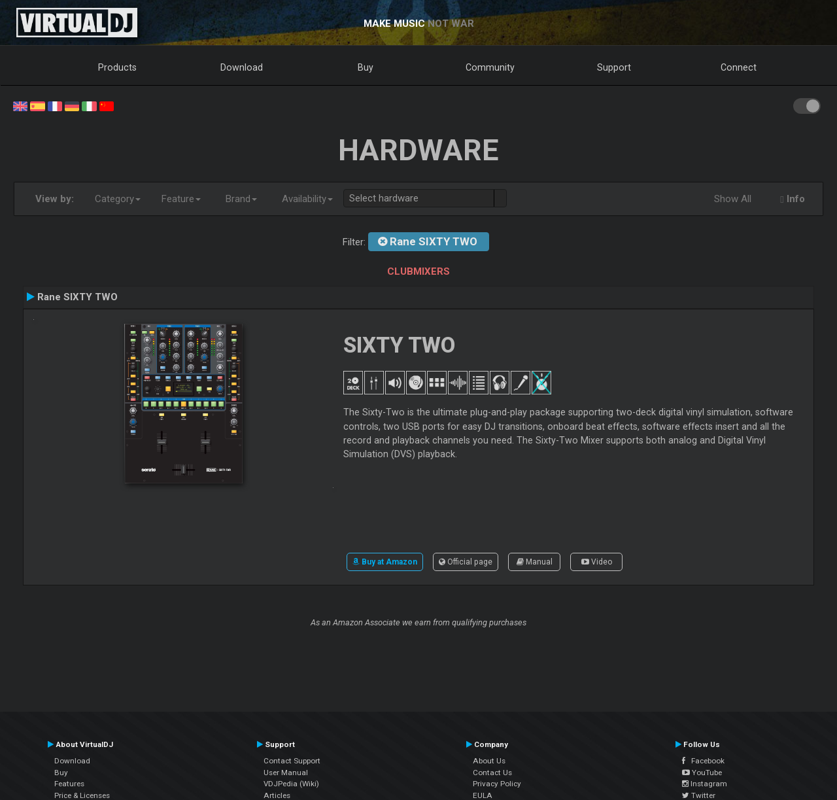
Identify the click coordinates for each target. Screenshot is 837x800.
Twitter (698, 795)
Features (69, 783)
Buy (365, 67)
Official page (465, 561)
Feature (181, 199)
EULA (482, 795)
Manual (535, 561)
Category (118, 199)
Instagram (704, 783)
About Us (489, 760)
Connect (739, 67)
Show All (732, 199)
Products (117, 67)
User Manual (286, 772)
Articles (277, 795)
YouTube (702, 772)
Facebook (703, 760)
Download (241, 67)
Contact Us (492, 772)
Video (596, 561)
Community (490, 67)
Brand (241, 199)
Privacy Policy (497, 783)
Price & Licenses (82, 795)
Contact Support (292, 760)
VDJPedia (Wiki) (291, 783)
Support (614, 67)
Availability (307, 199)
